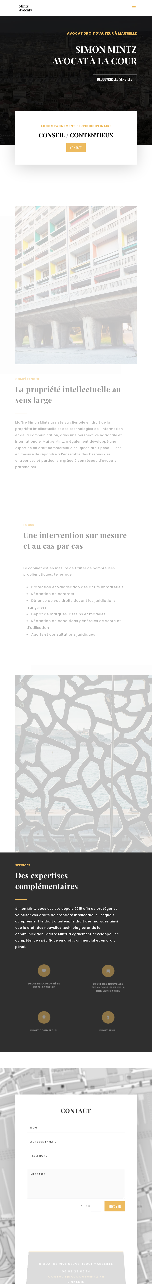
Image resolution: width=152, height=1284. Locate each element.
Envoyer (114, 1210)
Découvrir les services (114, 79)
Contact (76, 147)
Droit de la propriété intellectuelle (44, 984)
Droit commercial (44, 1029)
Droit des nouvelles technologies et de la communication (108, 986)
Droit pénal (108, 1029)
